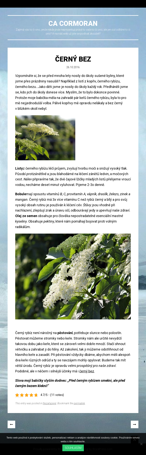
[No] (141, 444)
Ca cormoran (73, 24)
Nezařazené (49, 403)
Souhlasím (73, 448)
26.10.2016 (73, 67)
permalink (79, 403)
